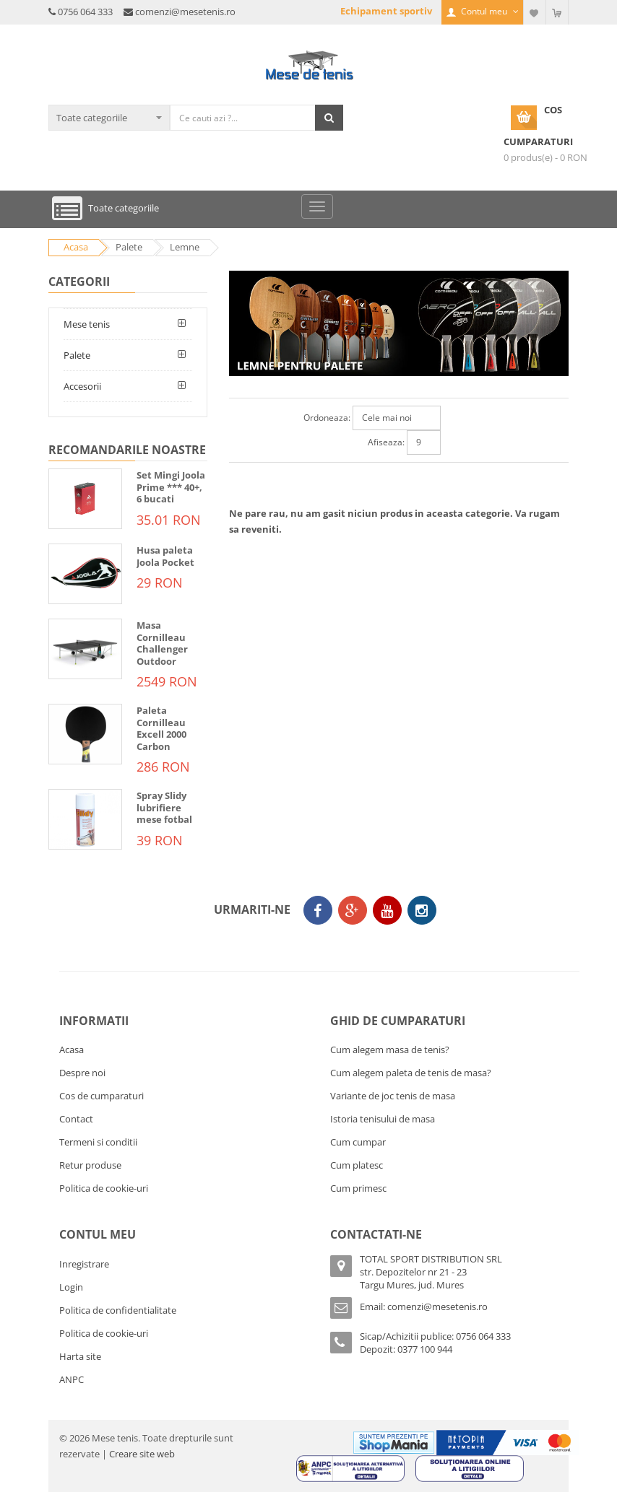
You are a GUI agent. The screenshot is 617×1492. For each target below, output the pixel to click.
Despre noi (82, 1072)
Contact (76, 1118)
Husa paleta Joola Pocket (165, 556)
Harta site (80, 1356)
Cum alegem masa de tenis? (389, 1049)
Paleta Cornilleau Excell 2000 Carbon (161, 728)
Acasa (71, 1049)
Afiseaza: (386, 442)
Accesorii (82, 386)
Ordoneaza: (326, 417)
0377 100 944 (424, 1349)
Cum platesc (356, 1165)
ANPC (71, 1379)
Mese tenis (87, 324)
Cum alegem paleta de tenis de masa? (410, 1072)
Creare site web (142, 1453)
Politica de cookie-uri (103, 1188)
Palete (77, 355)
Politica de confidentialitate (117, 1310)
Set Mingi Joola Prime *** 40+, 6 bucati (171, 486)
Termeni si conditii (98, 1141)
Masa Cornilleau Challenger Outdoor (162, 643)
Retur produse (90, 1165)
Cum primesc (358, 1188)
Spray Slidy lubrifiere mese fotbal (164, 807)
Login (71, 1287)
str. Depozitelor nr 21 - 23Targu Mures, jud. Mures (413, 1278)
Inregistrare (84, 1263)
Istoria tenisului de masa (382, 1118)
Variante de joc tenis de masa (392, 1095)
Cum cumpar (358, 1141)
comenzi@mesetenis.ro (185, 11)
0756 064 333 (85, 11)
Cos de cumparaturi (101, 1095)
